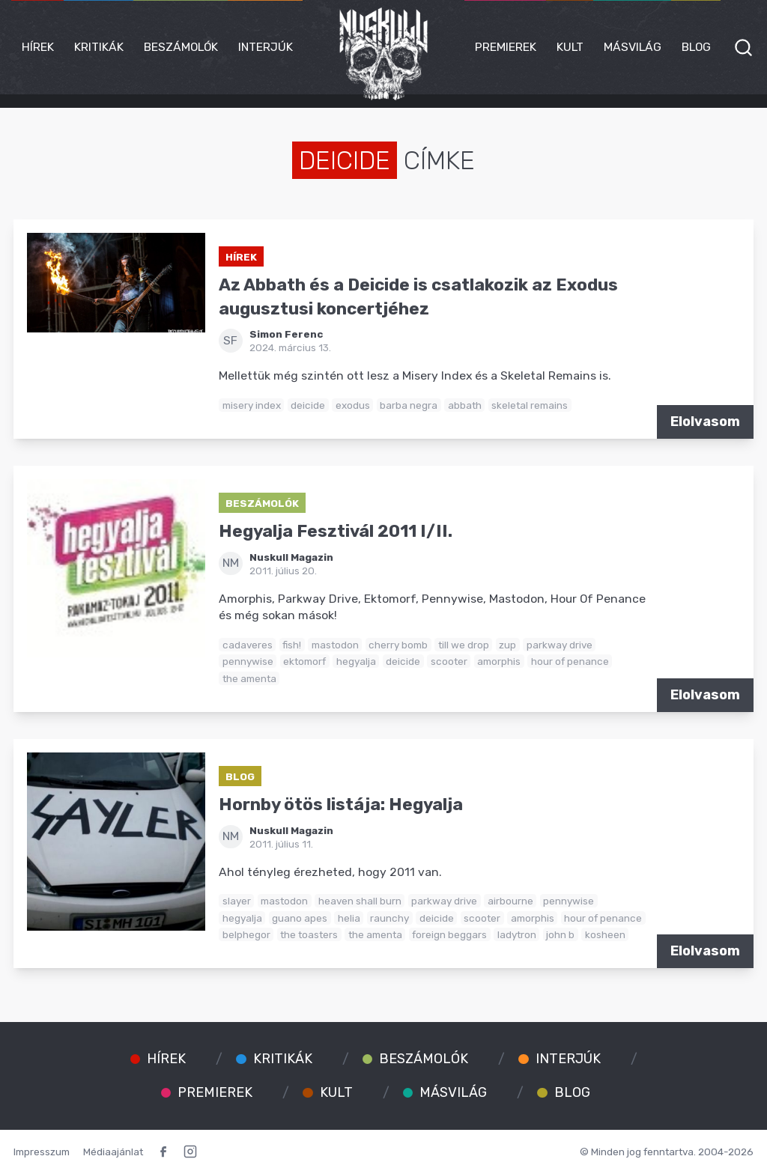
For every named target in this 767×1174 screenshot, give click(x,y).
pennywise (247, 661)
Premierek (505, 47)
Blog (696, 47)
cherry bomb (398, 645)
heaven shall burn (359, 901)
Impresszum (41, 1152)
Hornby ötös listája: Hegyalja (341, 804)
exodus (353, 405)
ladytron (516, 934)
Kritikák (99, 47)
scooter (449, 661)
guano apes (299, 918)
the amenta (249, 678)
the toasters (309, 934)
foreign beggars (449, 934)
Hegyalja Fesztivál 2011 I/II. (335, 531)
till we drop (463, 645)
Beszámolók (181, 47)
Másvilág (632, 47)
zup (507, 645)
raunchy (389, 918)
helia (349, 918)
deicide (308, 405)
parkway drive (559, 645)
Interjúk (265, 47)
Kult (570, 47)
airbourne (510, 901)
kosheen (605, 934)
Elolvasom (705, 421)
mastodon (335, 645)
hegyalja (356, 661)
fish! (291, 645)
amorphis (499, 661)
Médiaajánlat (113, 1152)
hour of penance (570, 661)
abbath (465, 405)
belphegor (246, 934)
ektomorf (304, 661)
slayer (236, 901)
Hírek (38, 47)
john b (560, 934)
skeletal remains (529, 405)
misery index (251, 405)
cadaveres (247, 645)
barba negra (408, 405)
